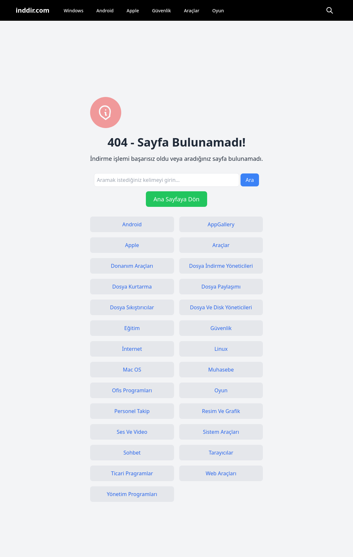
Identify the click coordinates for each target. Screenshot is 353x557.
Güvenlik (161, 10)
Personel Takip (132, 411)
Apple (133, 10)
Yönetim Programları (132, 494)
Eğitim (132, 328)
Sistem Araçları (221, 431)
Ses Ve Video (132, 431)
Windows (73, 10)
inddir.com (33, 10)
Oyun (218, 10)
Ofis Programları (132, 390)
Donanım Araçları (132, 265)
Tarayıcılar (221, 452)
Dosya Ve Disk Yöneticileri (221, 307)
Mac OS (132, 369)
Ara (250, 180)
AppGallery (220, 224)
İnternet (132, 348)
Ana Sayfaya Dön (177, 199)
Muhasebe (221, 369)
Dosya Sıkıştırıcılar (132, 307)
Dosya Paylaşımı (221, 286)
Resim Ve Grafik (221, 411)
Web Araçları (221, 473)
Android (104, 10)
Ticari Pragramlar (132, 473)
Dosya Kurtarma (132, 286)
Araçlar (191, 10)
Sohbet (132, 452)
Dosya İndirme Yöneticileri (221, 265)
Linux (221, 348)
